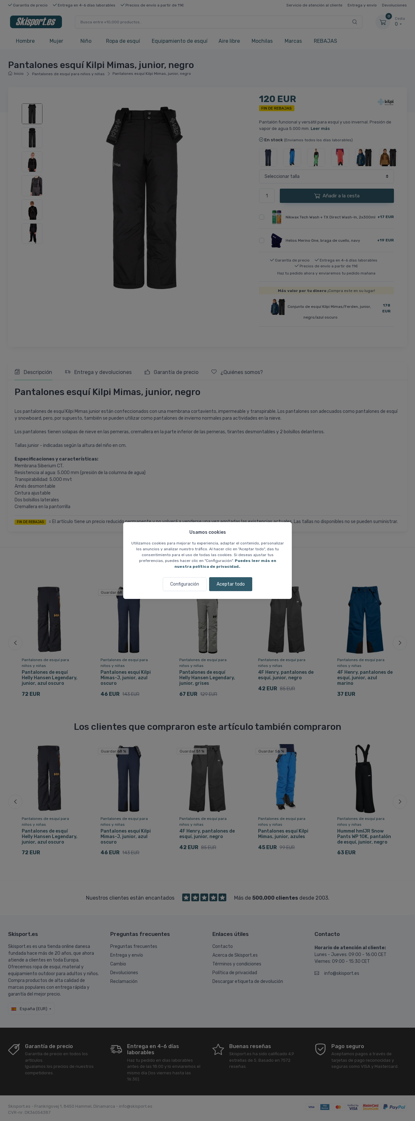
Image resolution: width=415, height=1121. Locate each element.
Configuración (184, 584)
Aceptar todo (231, 584)
